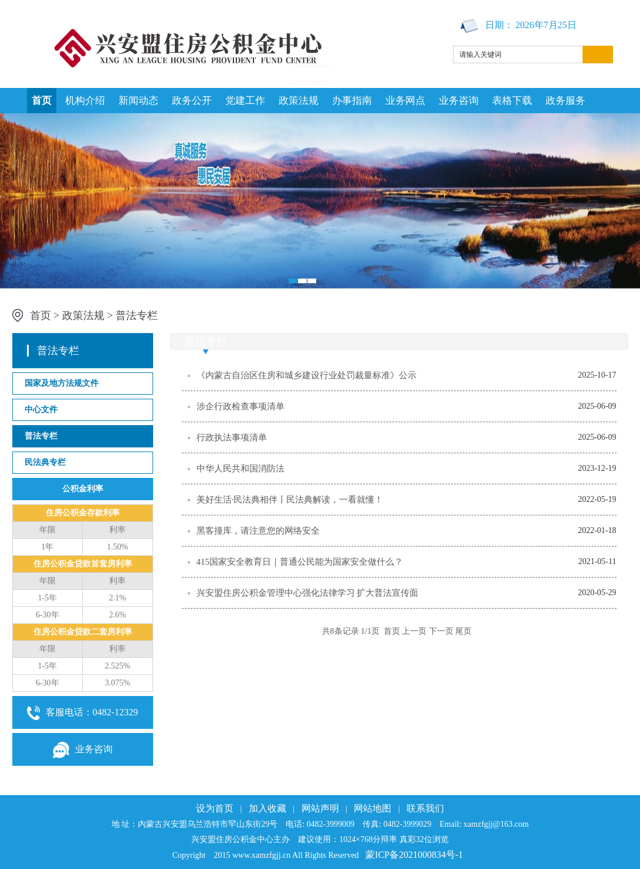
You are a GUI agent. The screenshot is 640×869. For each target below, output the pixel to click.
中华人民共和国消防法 (241, 468)
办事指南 (352, 100)
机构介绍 (85, 100)
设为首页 (214, 808)
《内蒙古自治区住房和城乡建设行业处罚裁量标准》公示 (306, 375)
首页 (42, 100)
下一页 (441, 631)
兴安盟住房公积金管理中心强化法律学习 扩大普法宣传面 (308, 593)
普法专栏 (137, 315)
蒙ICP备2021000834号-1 (414, 855)
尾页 (463, 631)
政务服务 (565, 100)
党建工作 (245, 100)
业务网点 (405, 100)
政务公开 (192, 100)
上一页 (414, 631)
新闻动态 (138, 100)
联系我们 (425, 808)
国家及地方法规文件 (62, 383)
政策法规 (299, 100)
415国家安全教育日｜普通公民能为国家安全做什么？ (300, 561)
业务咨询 (459, 100)
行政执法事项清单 (232, 437)
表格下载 (512, 100)
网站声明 (320, 808)
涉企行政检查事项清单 (241, 406)
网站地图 (372, 808)
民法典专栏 (45, 462)
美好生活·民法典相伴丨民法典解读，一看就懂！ (290, 499)
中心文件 (41, 409)
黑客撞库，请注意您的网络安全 (258, 530)
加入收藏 (267, 808)
